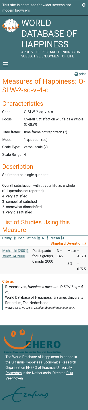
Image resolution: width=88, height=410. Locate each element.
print (80, 74)
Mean (57, 238)
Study (9, 238)
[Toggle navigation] (5, 64)
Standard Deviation (68, 243)
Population (29, 238)
